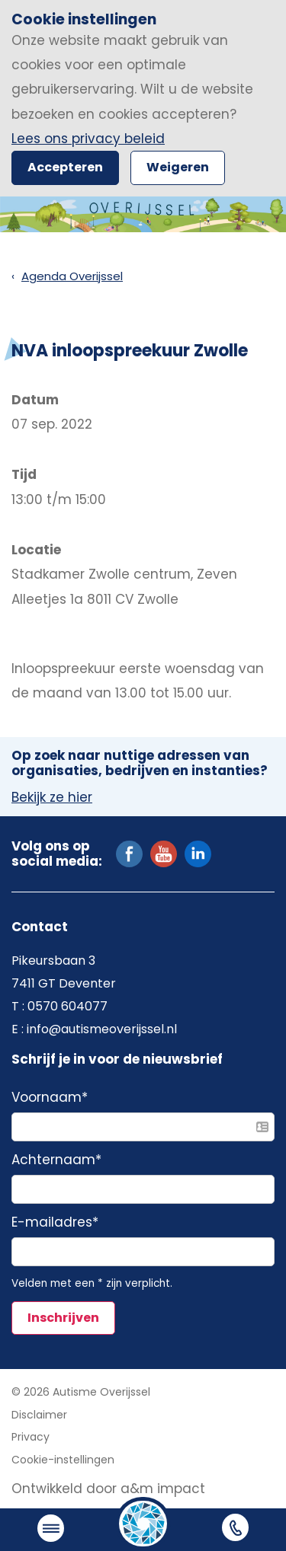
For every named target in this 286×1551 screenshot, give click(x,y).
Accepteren (65, 167)
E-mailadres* (54, 1222)
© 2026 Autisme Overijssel (80, 1391)
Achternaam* (56, 1160)
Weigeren (177, 167)
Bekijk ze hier (51, 798)
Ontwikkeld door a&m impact (108, 1488)
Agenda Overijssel (72, 276)
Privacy (30, 1436)
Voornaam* (49, 1098)
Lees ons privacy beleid (88, 138)
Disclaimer (39, 1414)
